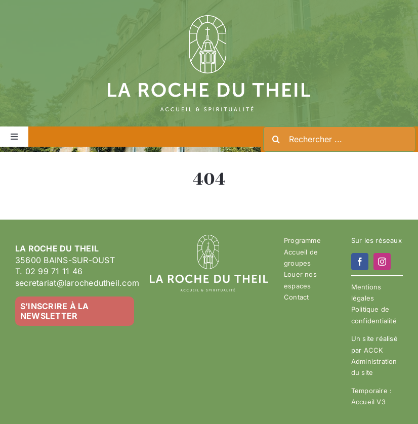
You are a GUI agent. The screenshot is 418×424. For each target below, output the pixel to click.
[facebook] (359, 261)
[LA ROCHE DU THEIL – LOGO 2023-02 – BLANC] (209, 19)
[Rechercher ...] (339, 139)
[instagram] (382, 261)
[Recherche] (275, 139)
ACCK (374, 350)
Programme (302, 240)
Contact (296, 297)
